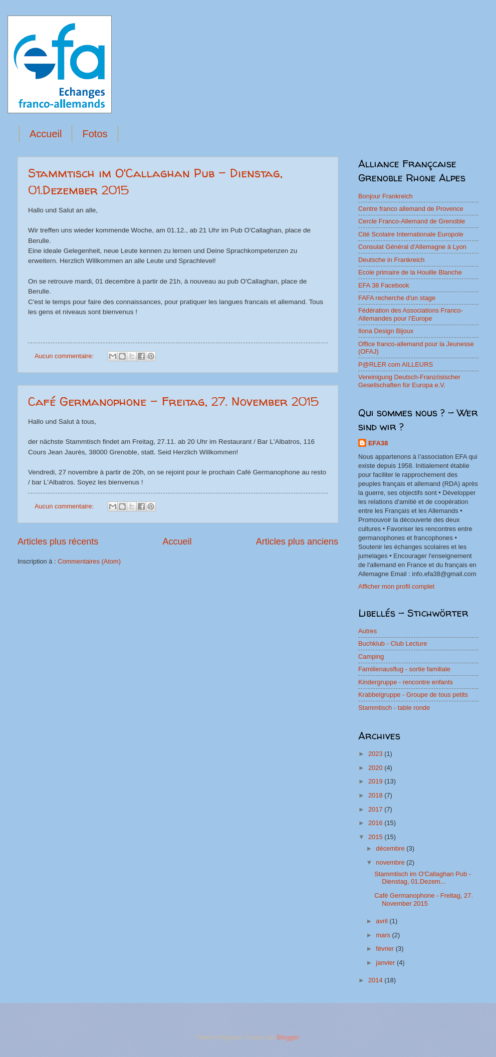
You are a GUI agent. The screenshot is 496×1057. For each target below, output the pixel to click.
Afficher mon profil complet (396, 586)
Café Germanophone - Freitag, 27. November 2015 (173, 401)
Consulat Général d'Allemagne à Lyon (412, 246)
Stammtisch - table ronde (394, 707)
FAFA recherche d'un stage (396, 298)
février (385, 948)
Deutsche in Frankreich (391, 259)
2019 (376, 781)
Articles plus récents (58, 542)
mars (384, 935)
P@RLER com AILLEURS (395, 364)
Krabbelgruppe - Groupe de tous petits (413, 694)
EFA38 (378, 443)
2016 (376, 823)
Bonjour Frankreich (385, 196)
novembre (391, 862)
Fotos (94, 133)
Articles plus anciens (297, 542)
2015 (376, 837)
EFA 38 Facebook (383, 285)
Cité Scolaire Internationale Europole (410, 234)
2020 (376, 767)
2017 (376, 809)
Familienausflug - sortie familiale (404, 669)
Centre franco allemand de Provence (410, 208)
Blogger (288, 1037)
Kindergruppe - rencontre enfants (405, 682)
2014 (376, 980)
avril (382, 921)
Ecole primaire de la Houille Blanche (410, 272)
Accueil (46, 133)
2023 (376, 753)
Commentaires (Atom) (89, 561)
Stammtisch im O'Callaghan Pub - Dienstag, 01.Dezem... (422, 877)
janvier (386, 962)
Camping (371, 656)
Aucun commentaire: (65, 356)
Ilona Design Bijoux (385, 331)
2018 (376, 795)
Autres (367, 631)
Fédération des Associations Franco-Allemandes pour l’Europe (410, 314)
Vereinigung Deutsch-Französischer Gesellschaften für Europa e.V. (409, 380)
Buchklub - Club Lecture (392, 643)
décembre (391, 848)
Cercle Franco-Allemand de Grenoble (411, 221)
